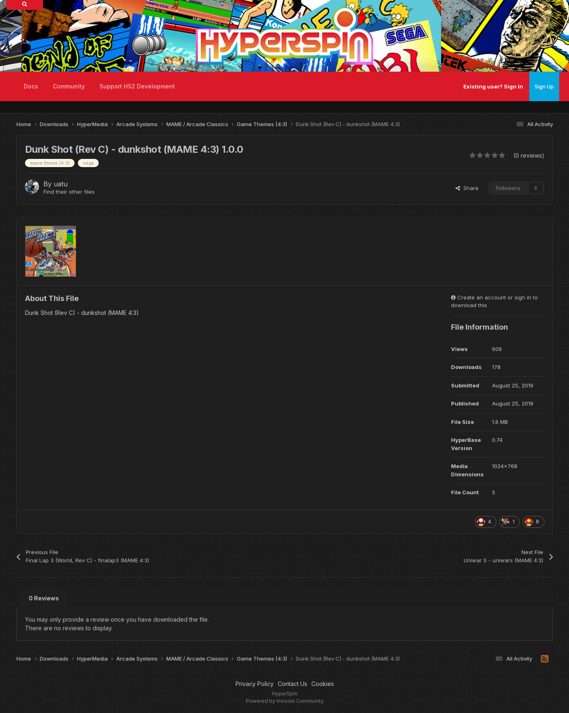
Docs (31, 86)
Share (467, 188)
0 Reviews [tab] (44, 598)
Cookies (322, 683)
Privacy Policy (255, 683)
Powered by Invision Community (285, 701)
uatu (61, 184)
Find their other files (69, 191)
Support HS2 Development (137, 86)
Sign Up (544, 86)
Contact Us (292, 683)
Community (69, 86)
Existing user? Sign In (493, 86)
